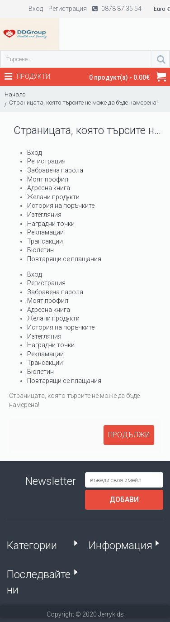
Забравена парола (55, 170)
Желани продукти (53, 197)
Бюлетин (40, 250)
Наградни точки (51, 223)
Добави (124, 499)
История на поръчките (60, 205)
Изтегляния (44, 214)
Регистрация (46, 161)
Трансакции (45, 241)
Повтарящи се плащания (64, 259)
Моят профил (47, 179)
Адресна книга (48, 187)
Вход (34, 152)
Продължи (129, 435)
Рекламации (45, 232)
